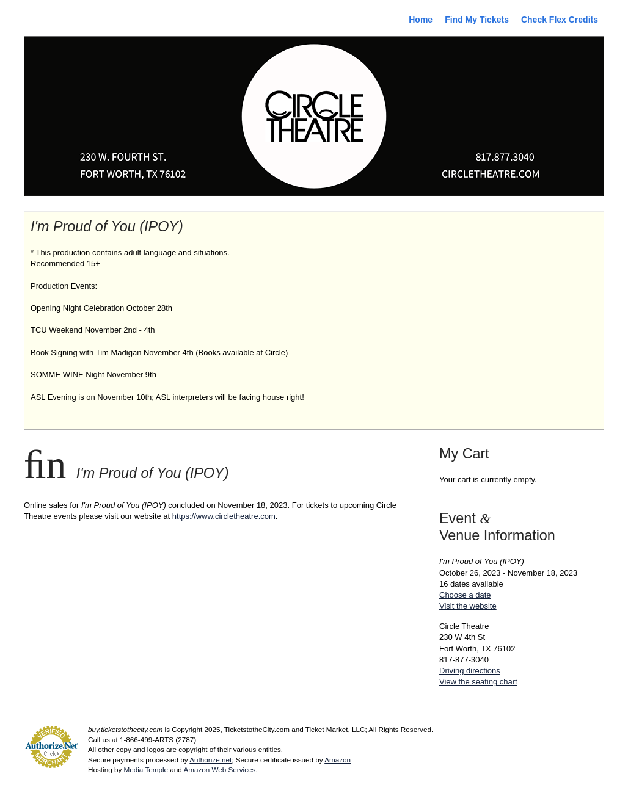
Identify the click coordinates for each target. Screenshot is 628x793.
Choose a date (465, 594)
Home (421, 19)
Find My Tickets (477, 19)
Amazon (337, 760)
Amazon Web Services (219, 769)
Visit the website (468, 605)
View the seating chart (478, 681)
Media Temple (145, 769)
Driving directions (469, 670)
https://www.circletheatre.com (224, 516)
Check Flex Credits (559, 19)
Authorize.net (210, 760)
